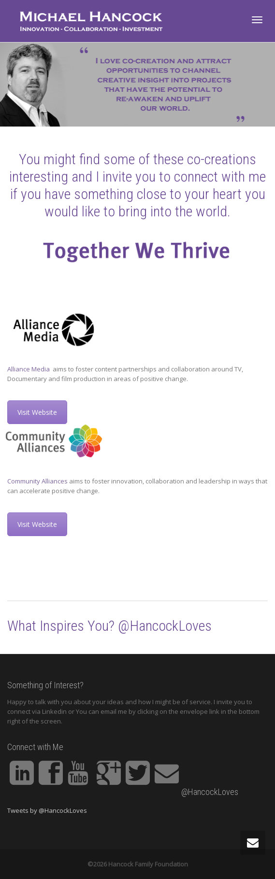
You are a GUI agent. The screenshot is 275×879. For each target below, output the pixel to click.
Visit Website (37, 412)
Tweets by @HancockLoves (47, 810)
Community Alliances (37, 481)
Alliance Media (29, 369)
